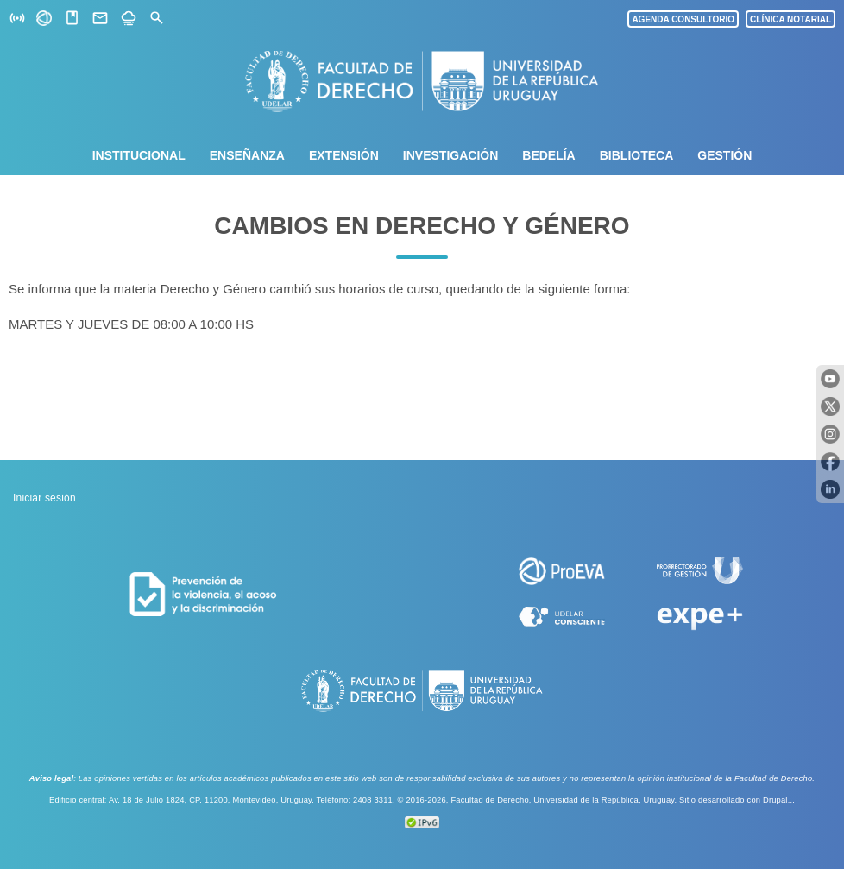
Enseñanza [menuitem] (247, 155)
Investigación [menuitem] (450, 155)
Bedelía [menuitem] (548, 155)
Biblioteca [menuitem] (637, 155)
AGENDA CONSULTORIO (683, 19)
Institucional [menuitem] (139, 155)
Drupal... (779, 800)
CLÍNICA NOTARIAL (790, 19)
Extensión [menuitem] (344, 155)
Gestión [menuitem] (724, 155)
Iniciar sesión (44, 498)
